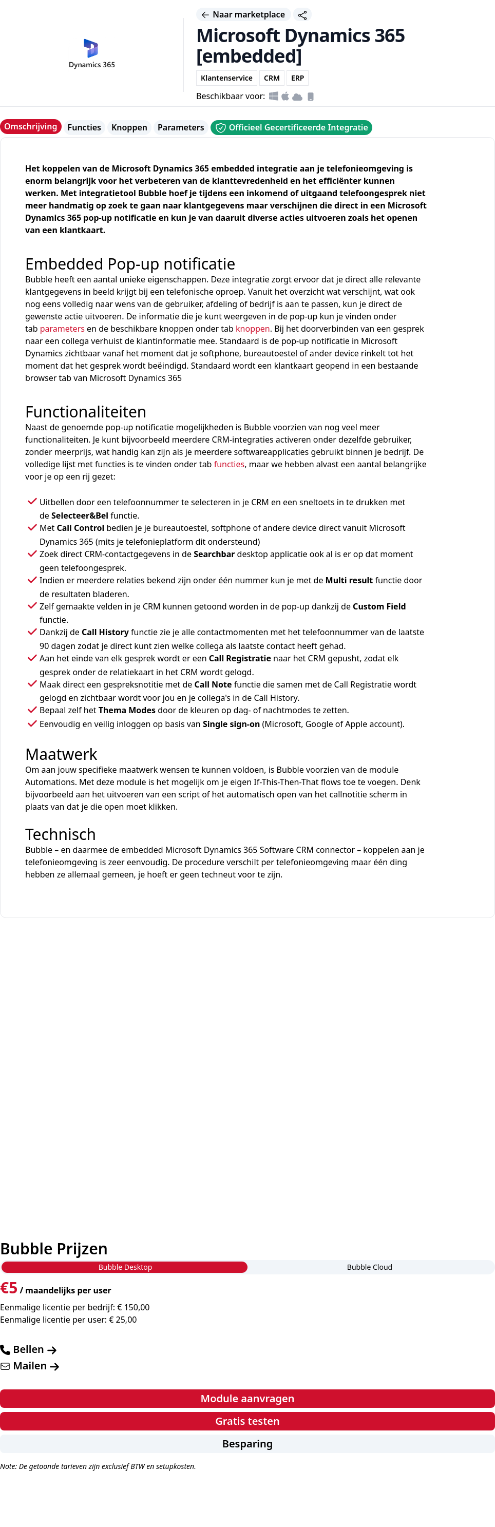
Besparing (247, 1443)
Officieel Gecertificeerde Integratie (291, 128)
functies (229, 464)
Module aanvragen (248, 1398)
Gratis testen (247, 1421)
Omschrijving (31, 126)
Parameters (181, 127)
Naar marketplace (243, 14)
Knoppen (129, 127)
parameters (62, 328)
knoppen (253, 328)
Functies (84, 127)
